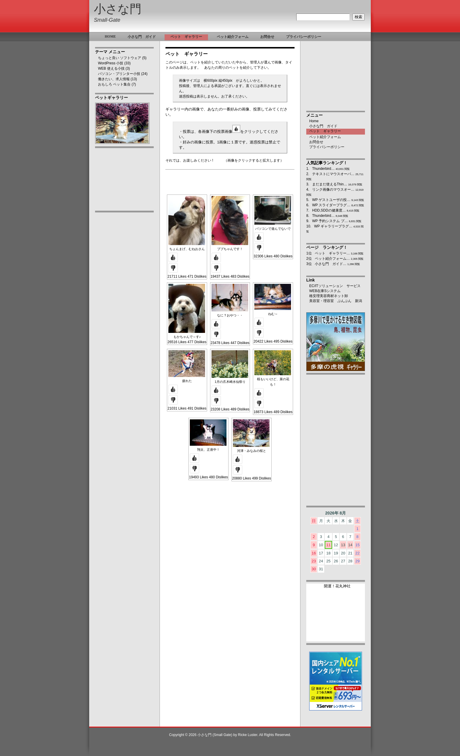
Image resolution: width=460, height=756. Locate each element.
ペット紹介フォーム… (332, 259)
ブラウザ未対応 (335, 615)
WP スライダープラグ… (331, 205)
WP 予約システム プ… (330, 221)
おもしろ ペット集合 (114, 84)
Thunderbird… (323, 169)
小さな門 (117, 9)
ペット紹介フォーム (325, 137)
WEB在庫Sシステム (325, 291)
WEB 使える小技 (111, 68)
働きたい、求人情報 (114, 79)
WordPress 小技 (110, 63)
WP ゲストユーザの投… (331, 200)
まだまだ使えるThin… (329, 184)
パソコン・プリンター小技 (119, 74)
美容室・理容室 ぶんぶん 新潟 (335, 301)
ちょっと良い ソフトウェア (119, 58)
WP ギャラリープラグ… (333, 226)
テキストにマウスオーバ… (333, 174)
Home (314, 121)
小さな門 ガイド (323, 126)
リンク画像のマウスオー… (333, 189)
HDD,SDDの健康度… (329, 210)
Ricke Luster (247, 735)
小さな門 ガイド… (330, 264)
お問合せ (316, 142)
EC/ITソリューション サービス (335, 286)
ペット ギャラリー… (332, 253)
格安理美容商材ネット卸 (328, 296)
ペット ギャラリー (325, 131)
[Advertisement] (124, 307)
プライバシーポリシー (326, 147)
